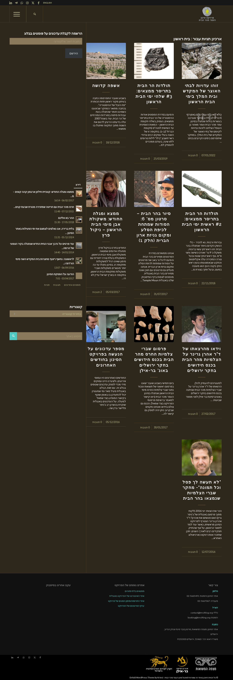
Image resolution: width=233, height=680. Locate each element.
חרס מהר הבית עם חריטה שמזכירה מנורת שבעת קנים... (44, 206)
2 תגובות (97, 292)
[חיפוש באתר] (34, 14)
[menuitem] (46, 3)
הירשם (73, 53)
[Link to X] (33, 3)
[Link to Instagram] (27, 3)
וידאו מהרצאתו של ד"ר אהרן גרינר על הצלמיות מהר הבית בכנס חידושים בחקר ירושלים (201, 359)
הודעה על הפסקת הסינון (60, 274)
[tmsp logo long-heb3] (207, 14)
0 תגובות (193, 155)
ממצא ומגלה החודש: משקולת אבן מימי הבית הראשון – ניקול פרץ (106, 224)
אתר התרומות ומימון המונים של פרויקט (126, 601)
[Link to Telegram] (16, 3)
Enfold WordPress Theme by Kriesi (146, 677)
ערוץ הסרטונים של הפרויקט (131, 605)
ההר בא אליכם (66, 217)
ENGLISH (47, 2)
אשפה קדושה (106, 85)
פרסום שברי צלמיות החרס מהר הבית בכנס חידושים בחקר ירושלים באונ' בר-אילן (154, 359)
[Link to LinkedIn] (10, 3)
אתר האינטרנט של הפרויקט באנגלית (126, 596)
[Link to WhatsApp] (22, 3)
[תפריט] (17, 14)
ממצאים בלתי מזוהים (134, 591)
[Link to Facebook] (38, 3)
